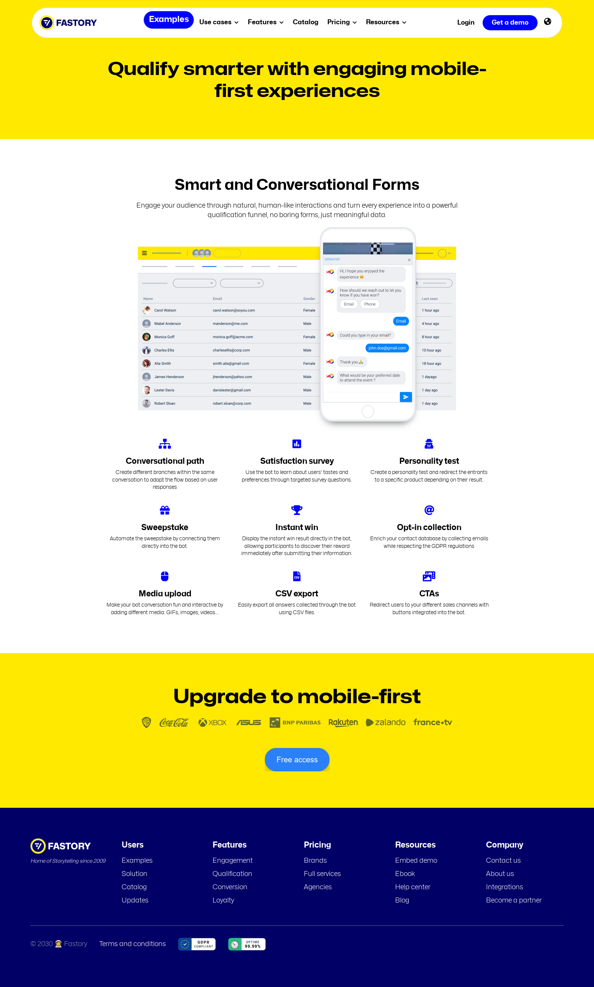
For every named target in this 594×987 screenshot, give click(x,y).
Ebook (405, 874)
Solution (134, 874)
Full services (322, 874)
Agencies (318, 887)
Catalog (134, 887)
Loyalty (223, 900)
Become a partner (514, 900)
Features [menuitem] (268, 22)
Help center (412, 887)
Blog (402, 900)
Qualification (232, 874)
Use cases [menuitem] (221, 22)
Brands (315, 860)
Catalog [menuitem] (308, 22)
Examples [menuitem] (166, 22)
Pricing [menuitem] (345, 22)
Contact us (503, 860)
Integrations (504, 887)
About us (500, 874)
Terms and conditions (132, 944)
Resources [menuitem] (389, 22)
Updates (135, 900)
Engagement (233, 860)
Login (466, 22)
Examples (137, 860)
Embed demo (416, 860)
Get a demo (510, 22)
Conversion (230, 887)
